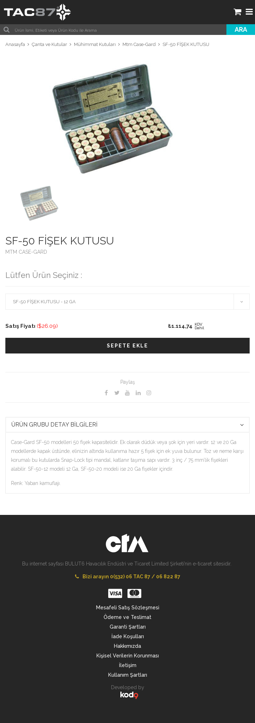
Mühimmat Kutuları (95, 44)
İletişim (127, 665)
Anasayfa (15, 44)
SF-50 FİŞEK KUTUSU (185, 44)
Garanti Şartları (128, 627)
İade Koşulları (127, 636)
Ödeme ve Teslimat (127, 617)
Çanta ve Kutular (49, 44)
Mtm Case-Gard (139, 44)
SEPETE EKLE (127, 345)
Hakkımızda (127, 646)
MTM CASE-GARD (26, 252)
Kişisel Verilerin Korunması (127, 656)
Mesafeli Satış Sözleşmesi (127, 607)
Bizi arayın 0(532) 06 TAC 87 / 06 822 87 (127, 576)
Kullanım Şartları (127, 675)
